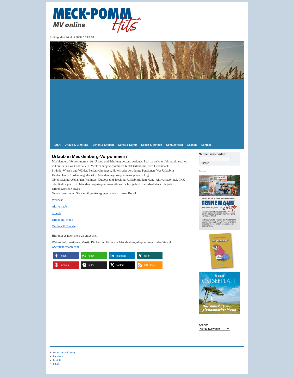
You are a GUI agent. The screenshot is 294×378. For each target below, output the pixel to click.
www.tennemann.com (65, 246)
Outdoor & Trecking (64, 226)
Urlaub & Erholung (76, 144)
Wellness (57, 200)
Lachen (192, 144)
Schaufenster (174, 144)
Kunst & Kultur (127, 144)
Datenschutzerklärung (64, 352)
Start (57, 144)
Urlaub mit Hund (62, 219)
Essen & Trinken (151, 144)
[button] (66, 255)
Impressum (58, 356)
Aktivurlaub (59, 206)
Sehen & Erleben (103, 144)
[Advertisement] (147, 110)
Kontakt (206, 144)
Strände (56, 213)
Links (56, 363)
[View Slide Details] (221, 251)
